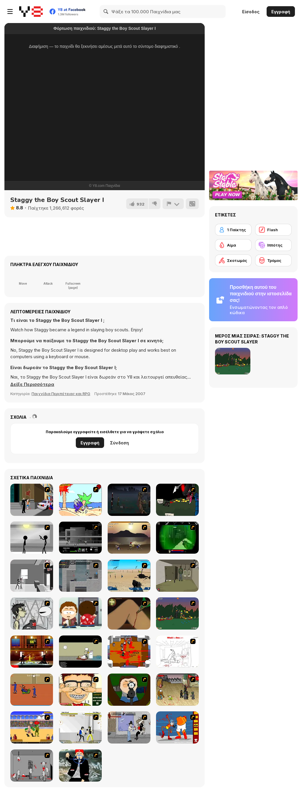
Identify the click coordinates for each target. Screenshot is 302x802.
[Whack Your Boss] (177, 651)
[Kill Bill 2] (31, 651)
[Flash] (273, 230)
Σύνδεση (119, 442)
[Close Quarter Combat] (80, 537)
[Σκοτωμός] (233, 260)
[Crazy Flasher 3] (177, 690)
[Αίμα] (233, 245)
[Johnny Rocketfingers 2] (31, 613)
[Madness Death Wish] (31, 765)
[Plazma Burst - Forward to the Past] (80, 576)
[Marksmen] (177, 537)
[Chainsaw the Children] (80, 500)
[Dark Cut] (129, 613)
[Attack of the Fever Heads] (31, 690)
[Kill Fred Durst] (80, 765)
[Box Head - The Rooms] (129, 651)
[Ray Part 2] (80, 613)
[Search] (106, 11)
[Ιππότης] (273, 245)
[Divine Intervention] (31, 500)
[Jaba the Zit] (80, 690)
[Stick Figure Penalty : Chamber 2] (31, 537)
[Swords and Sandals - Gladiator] (31, 727)
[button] (32, 384)
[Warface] (177, 576)
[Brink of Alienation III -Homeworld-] (177, 500)
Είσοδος (251, 11)
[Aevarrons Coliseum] (80, 727)
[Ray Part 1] (129, 690)
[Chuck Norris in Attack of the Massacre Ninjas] (129, 727)
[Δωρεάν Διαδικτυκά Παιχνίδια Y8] (31, 11)
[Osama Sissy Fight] (177, 727)
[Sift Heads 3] (31, 576)
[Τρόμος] (273, 260)
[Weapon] (129, 576)
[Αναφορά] (173, 203)
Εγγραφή (280, 11)
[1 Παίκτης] (233, 230)
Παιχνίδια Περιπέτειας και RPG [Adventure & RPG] (61, 393)
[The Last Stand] (129, 500)
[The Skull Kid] (80, 651)
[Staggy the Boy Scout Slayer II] (177, 613)
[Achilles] (129, 537)
